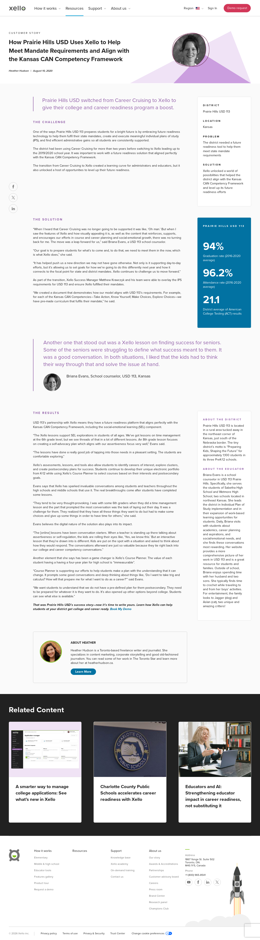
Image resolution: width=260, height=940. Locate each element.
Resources (74, 8)
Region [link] (189, 8)
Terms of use (70, 933)
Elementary (41, 857)
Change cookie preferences (152, 933)
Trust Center (117, 933)
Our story (154, 857)
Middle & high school (46, 863)
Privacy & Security (94, 933)
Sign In (212, 8)
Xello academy (119, 863)
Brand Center (157, 895)
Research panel (158, 902)
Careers (153, 883)
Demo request (237, 8)
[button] (193, 8)
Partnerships (156, 870)
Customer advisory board (164, 876)
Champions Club (159, 908)
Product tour (41, 883)
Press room (155, 889)
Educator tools (42, 870)
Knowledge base (121, 857)
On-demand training (123, 870)
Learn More (83, 672)
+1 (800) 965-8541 (195, 874)
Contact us (117, 876)
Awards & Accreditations (163, 863)
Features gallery (43, 876)
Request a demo (43, 889)
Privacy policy (49, 933)
